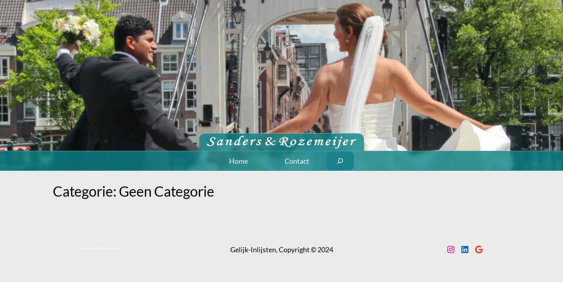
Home (238, 161)
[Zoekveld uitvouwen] (340, 160)
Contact (297, 161)
